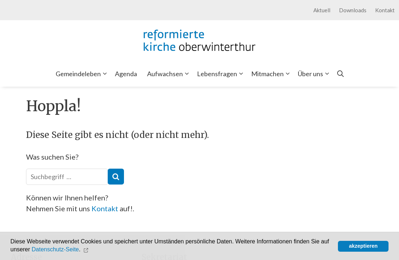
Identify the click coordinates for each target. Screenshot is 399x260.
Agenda (126, 74)
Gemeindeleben (83, 73)
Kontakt (385, 10)
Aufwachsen (169, 73)
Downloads (352, 10)
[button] (86, 249)
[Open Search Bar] (340, 73)
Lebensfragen (221, 73)
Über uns (315, 73)
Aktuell (321, 10)
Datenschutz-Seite (55, 250)
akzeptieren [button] (363, 246)
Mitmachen (272, 73)
